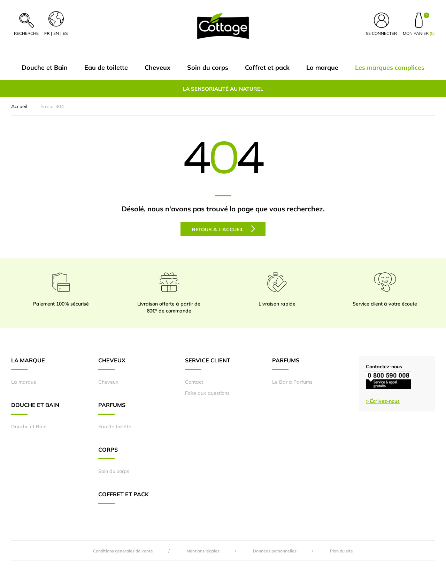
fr (46, 33)
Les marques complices (389, 67)
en (56, 33)
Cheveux (157, 67)
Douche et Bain (45, 67)
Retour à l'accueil (223, 229)
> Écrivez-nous (383, 401)
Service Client (207, 363)
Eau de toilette (106, 67)
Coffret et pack (267, 67)
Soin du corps (207, 67)
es (65, 33)
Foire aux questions (207, 393)
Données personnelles (275, 550)
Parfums (111, 408)
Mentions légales (203, 550)
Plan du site (341, 550)
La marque (322, 67)
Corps (108, 452)
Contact (194, 382)
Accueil (19, 106)
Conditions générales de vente (123, 550)
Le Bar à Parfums (292, 382)
